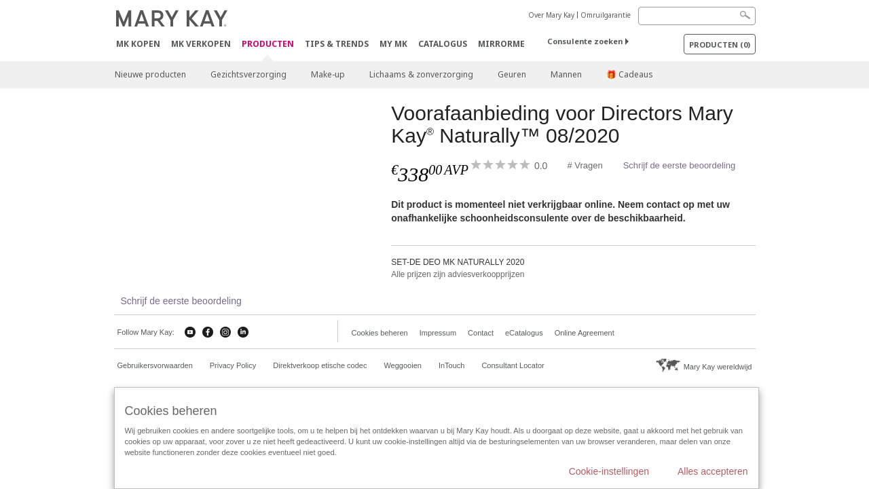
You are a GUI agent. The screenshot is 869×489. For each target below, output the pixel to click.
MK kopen (138, 43)
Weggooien (402, 365)
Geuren (512, 74)
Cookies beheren (380, 333)
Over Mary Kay (551, 15)
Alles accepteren (713, 471)
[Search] (697, 16)
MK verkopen (201, 43)
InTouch (452, 365)
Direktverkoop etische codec (320, 365)
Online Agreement (584, 333)
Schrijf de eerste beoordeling (679, 165)
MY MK (393, 43)
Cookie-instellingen (609, 471)
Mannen (566, 74)
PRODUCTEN (268, 44)
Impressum (438, 333)
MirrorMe (501, 43)
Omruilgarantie (605, 15)
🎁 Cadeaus (629, 74)
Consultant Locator (512, 365)
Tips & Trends (337, 43)
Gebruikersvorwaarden (155, 365)
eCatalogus (524, 333)
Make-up (328, 74)
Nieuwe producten (150, 74)
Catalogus (442, 43)
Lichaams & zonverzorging (421, 74)
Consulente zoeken (585, 41)
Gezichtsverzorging (248, 74)
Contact (481, 333)
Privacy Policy (233, 365)
